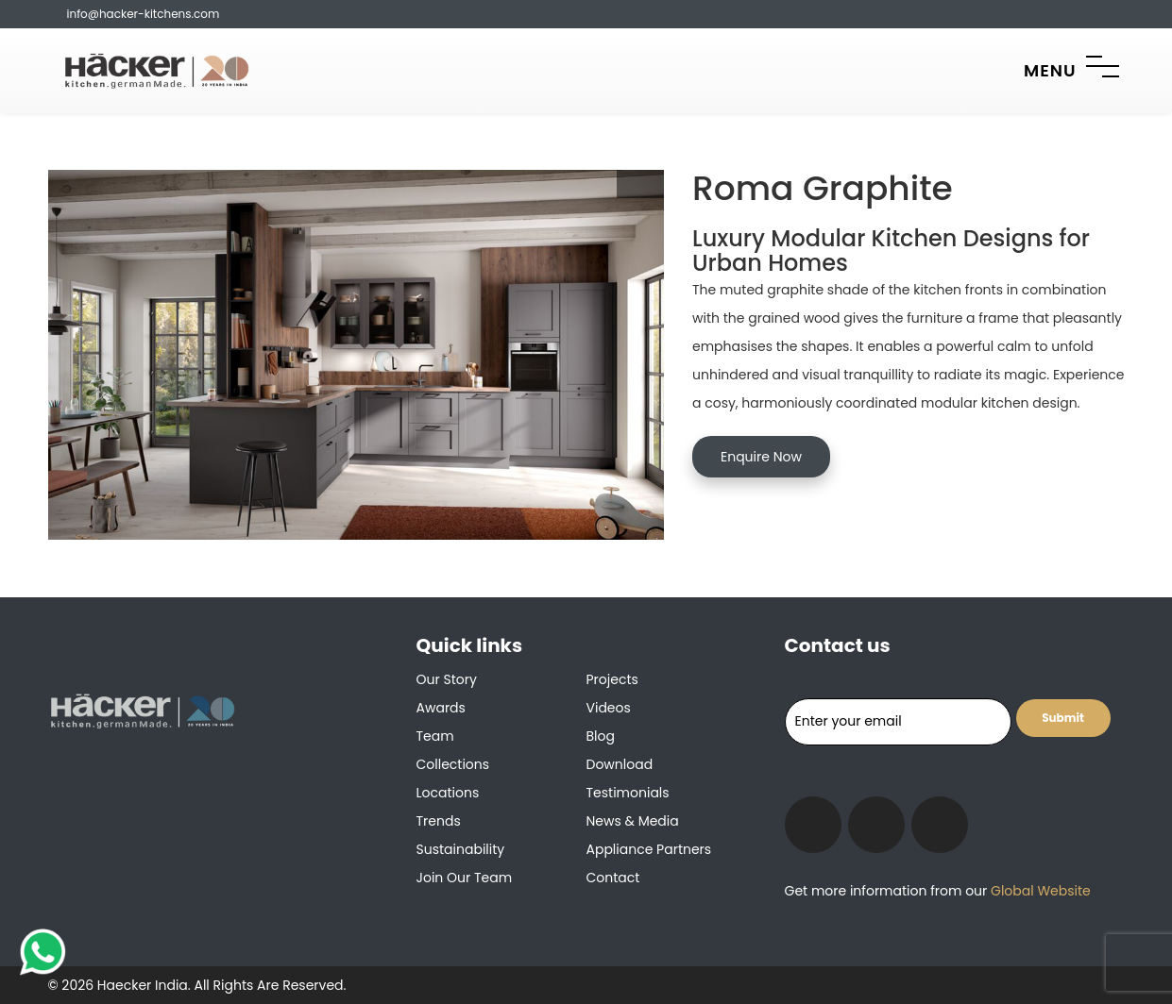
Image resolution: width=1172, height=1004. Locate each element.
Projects (612, 679)
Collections (453, 764)
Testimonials (628, 792)
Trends (438, 821)
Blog (600, 736)
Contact (613, 877)
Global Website (1038, 890)
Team (435, 736)
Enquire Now (761, 456)
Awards (441, 707)
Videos (608, 707)
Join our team (464, 877)
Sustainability (460, 849)
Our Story (446, 679)
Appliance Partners (649, 849)
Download (620, 764)
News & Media (632, 821)
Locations (448, 792)
